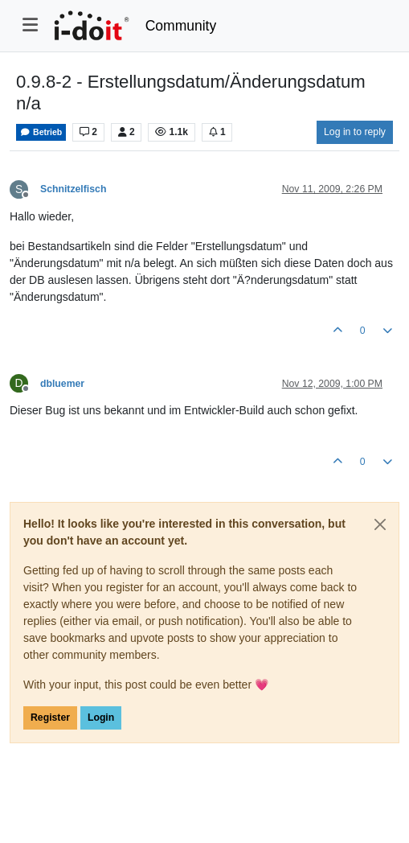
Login (101, 717)
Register (50, 717)
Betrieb (41, 132)
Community (181, 26)
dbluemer (62, 383)
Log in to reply (355, 132)
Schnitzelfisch (73, 189)
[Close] (380, 524)
